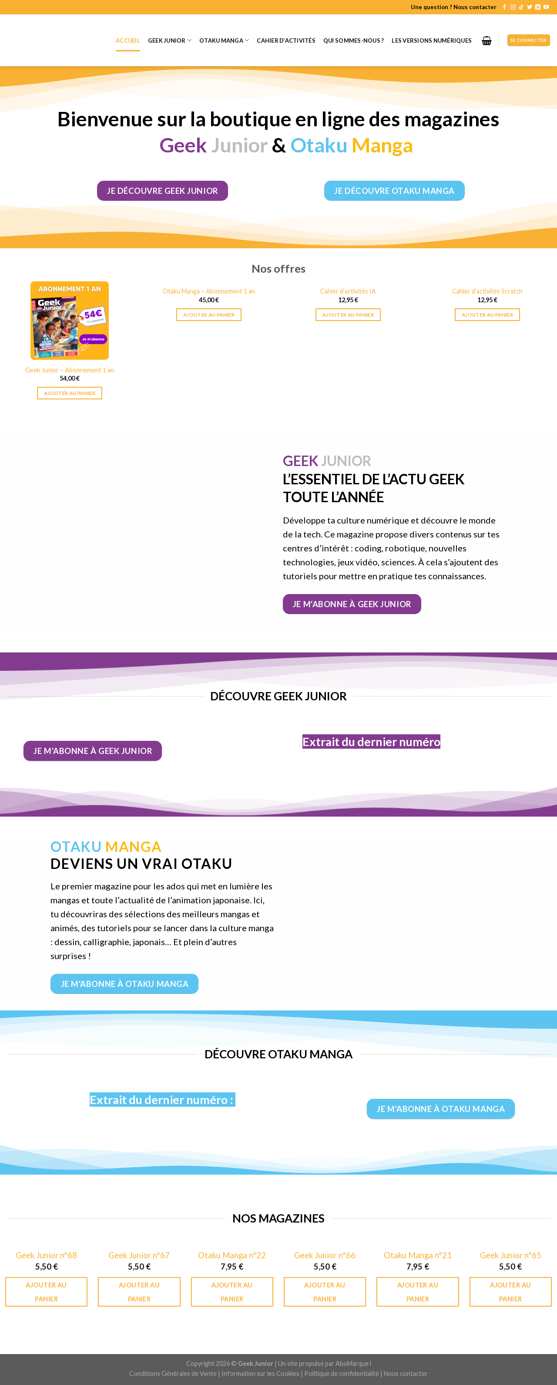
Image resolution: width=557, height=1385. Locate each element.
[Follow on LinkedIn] (537, 7)
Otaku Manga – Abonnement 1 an (209, 291)
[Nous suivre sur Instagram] (513, 7)
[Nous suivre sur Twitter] (529, 7)
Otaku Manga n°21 (418, 1255)
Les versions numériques (432, 40)
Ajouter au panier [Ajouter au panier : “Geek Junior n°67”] (139, 1292)
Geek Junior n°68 (46, 1255)
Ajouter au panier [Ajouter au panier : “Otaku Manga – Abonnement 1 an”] (209, 315)
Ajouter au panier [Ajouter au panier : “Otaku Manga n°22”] (231, 1292)
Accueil (128, 40)
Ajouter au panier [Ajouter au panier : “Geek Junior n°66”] (324, 1292)
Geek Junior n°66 (325, 1255)
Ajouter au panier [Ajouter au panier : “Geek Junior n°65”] (510, 1292)
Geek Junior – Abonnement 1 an (69, 370)
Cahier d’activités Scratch (487, 291)
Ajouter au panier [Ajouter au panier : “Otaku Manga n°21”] (417, 1292)
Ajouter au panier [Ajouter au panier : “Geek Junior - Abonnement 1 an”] (69, 393)
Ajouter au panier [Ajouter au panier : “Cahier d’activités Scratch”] (487, 315)
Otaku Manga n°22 (232, 1255)
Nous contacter (406, 1373)
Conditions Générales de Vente (173, 1373)
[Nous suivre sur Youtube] (546, 7)
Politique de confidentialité (341, 1373)
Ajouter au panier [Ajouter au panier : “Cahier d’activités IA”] (348, 315)
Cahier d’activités (286, 40)
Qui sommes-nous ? (353, 40)
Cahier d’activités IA (348, 291)
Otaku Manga (224, 40)
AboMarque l (353, 1363)
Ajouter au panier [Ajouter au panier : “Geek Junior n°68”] (46, 1292)
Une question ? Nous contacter (454, 6)
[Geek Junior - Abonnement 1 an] (69, 320)
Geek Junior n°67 (139, 1255)
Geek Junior (169, 40)
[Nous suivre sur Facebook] (504, 7)
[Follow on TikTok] (521, 7)
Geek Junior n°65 (510, 1255)
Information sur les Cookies (260, 1373)
